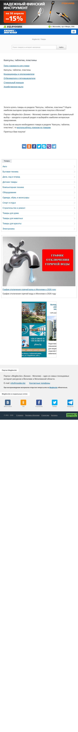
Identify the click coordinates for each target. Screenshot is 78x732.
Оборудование (9, 192)
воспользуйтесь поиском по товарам (34, 128)
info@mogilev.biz (17, 383)
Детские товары (10, 182)
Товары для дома (11, 213)
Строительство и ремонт (14, 208)
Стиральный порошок (14, 83)
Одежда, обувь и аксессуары (16, 198)
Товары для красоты (12, 224)
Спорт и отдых (9, 203)
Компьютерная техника (13, 187)
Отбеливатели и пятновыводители (19, 78)
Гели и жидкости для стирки (16, 66)
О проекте (19, 415)
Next (54, 330)
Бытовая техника (10, 172)
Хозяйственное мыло (13, 87)
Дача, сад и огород (11, 177)
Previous (23, 330)
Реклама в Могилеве (32, 415)
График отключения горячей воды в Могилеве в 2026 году (29, 289)
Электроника (9, 229)
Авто (5, 166)
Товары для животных (13, 218)
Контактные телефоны (39, 383)
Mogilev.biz (35, 39)
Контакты (54, 415)
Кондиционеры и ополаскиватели (19, 74)
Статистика (45, 415)
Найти (61, 47)
